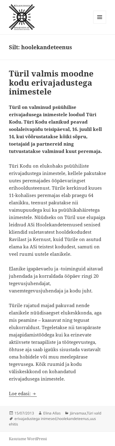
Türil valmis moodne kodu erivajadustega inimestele (51, 82)
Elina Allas (52, 413)
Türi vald (94, 413)
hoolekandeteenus (73, 418)
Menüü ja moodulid (100, 23)
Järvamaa (78, 413)
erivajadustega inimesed (35, 418)
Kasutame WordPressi (28, 438)
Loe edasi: (23, 393)
